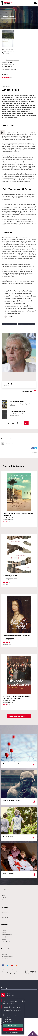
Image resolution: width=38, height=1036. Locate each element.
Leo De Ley (13, 69)
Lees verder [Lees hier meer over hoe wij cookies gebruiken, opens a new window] (11, 1012)
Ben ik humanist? (5, 913)
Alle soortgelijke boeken (17, 716)
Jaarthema (4, 954)
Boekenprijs (4, 939)
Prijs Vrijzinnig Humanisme (7, 937)
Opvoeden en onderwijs (7, 956)
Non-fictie (9, 62)
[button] (13, 1032)
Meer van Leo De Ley (27, 391)
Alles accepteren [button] (12, 1025)
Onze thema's (4, 917)
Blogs (3, 900)
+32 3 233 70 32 (10, 996)
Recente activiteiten (6, 934)
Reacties (7, 53)
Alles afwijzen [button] (13, 1029)
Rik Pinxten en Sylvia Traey (12, 60)
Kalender (3, 897)
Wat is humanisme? (6, 915)
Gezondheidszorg (5, 959)
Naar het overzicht (8, 16)
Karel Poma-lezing (5, 941)
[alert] (13, 1016)
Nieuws (3, 895)
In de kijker (4, 930)
